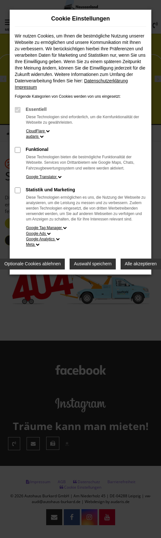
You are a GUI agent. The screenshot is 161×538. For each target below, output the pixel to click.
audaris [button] (35, 136)
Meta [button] (32, 244)
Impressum (26, 87)
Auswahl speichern (93, 263)
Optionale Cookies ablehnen (32, 263)
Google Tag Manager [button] (46, 228)
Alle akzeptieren (141, 263)
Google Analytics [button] (43, 239)
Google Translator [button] (44, 177)
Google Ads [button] (38, 233)
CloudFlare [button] (38, 131)
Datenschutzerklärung (106, 80)
